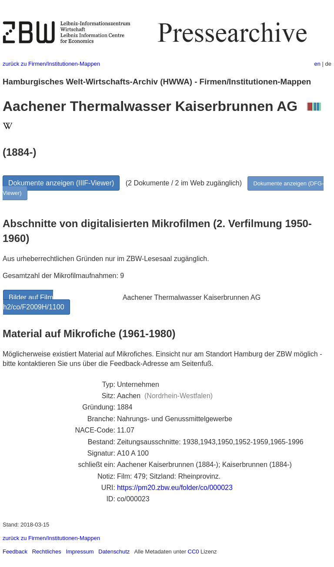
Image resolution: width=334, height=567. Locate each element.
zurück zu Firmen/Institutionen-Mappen (51, 63)
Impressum (80, 551)
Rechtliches (46, 551)
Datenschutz (114, 551)
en (317, 63)
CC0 (193, 551)
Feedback (15, 551)
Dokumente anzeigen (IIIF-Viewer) (61, 183)
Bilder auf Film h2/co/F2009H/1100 (33, 302)
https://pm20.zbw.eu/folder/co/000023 (175, 487)
